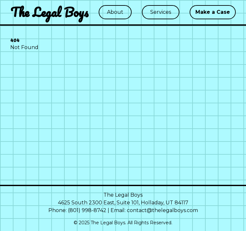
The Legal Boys (49, 12)
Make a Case (212, 12)
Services (160, 12)
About (115, 12)
